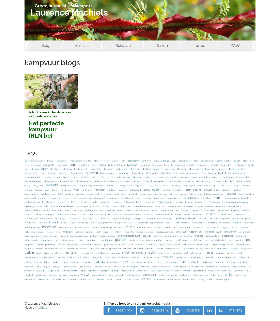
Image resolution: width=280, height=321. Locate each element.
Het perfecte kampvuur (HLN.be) (46, 129)
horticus (42, 307)
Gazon (162, 45)
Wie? (235, 45)
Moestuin (123, 45)
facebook (120, 310)
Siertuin (82, 45)
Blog (45, 45)
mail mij (230, 310)
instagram (154, 310)
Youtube (187, 310)
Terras (199, 45)
